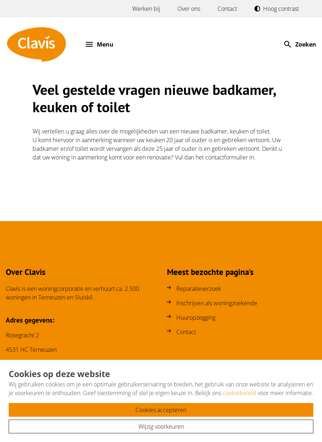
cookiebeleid (239, 393)
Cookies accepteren (161, 410)
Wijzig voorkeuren (161, 426)
